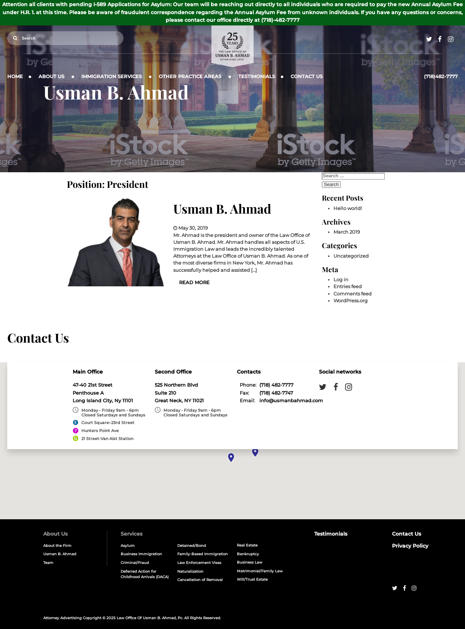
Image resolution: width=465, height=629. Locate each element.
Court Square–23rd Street (107, 422)
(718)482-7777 (441, 76)
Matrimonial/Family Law (260, 571)
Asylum (128, 545)
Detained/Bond (191, 545)
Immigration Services (111, 76)
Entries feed (347, 286)
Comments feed (352, 294)
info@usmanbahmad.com (291, 400)
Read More (194, 282)
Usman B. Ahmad (222, 208)
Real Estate (247, 545)
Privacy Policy (410, 546)
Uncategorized (351, 256)
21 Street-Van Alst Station (107, 438)
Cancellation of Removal (200, 579)
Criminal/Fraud (135, 562)
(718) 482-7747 (276, 393)
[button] (231, 457)
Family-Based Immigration (202, 554)
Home (15, 76)
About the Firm (57, 545)
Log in (340, 279)
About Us (51, 76)
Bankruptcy (248, 554)
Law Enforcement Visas (199, 562)
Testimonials (256, 76)
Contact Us (307, 76)
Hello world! (347, 208)
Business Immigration (141, 554)
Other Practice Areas (190, 76)
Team (48, 562)
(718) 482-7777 (276, 385)
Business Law (249, 562)
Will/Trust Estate (252, 579)
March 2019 (346, 232)
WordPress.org (350, 300)
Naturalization (190, 571)
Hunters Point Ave (100, 430)
